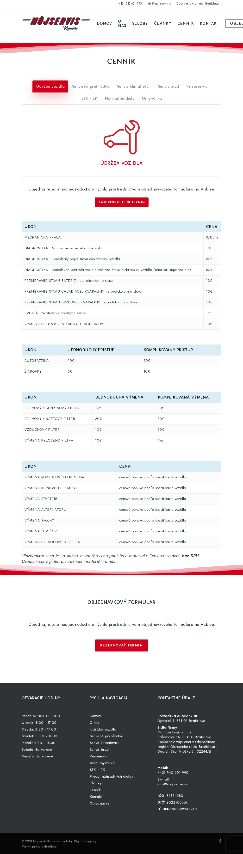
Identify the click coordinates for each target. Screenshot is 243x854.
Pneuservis (98, 756)
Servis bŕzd (99, 750)
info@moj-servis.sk (172, 784)
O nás (94, 723)
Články (96, 783)
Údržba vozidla (103, 729)
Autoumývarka (102, 763)
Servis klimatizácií (104, 743)
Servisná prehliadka (106, 736)
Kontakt (96, 797)
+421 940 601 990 (172, 773)
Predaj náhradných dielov (111, 776)
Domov (95, 716)
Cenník (95, 790)
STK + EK (97, 770)
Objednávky (100, 803)
